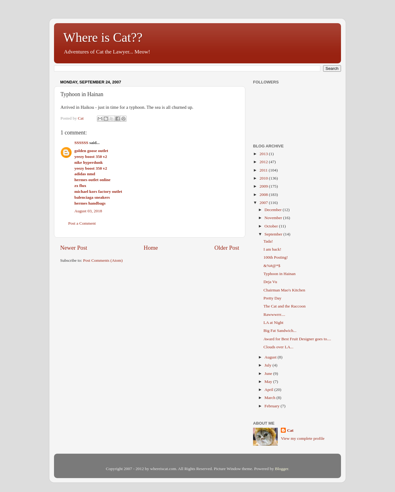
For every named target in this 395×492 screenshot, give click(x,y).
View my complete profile (302, 438)
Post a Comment (82, 223)
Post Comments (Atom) (103, 260)
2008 (264, 194)
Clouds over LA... (278, 347)
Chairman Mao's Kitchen (284, 290)
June (268, 373)
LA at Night (274, 322)
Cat (290, 430)
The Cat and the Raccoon (285, 306)
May (268, 381)
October (271, 226)
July (268, 365)
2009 (264, 186)
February (272, 406)
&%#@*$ (272, 265)
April (269, 389)
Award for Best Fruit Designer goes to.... (297, 339)
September (273, 234)
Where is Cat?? (103, 37)
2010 (264, 178)
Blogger (281, 468)
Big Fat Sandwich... (280, 330)
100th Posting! (276, 257)
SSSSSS (81, 142)
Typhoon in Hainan (280, 273)
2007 (264, 202)
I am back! (272, 249)
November (273, 217)
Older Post (226, 247)
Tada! (268, 241)
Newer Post (73, 247)
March (270, 397)
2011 (264, 170)
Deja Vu (270, 281)
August (270, 357)
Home (151, 247)
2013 (264, 153)
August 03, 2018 (88, 211)
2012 (264, 161)
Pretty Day (272, 298)
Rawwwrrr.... (274, 314)
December (273, 209)
